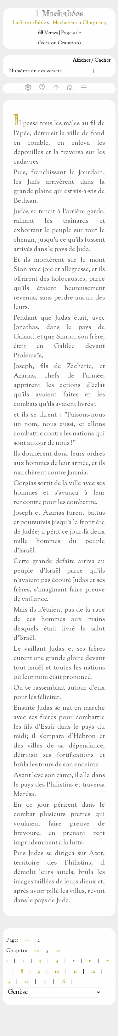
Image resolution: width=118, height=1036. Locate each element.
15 (45, 982)
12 (93, 971)
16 (63, 982)
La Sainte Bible (30, 23)
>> (57, 951)
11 (75, 971)
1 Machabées (63, 23)
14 (27, 982)
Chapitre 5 (94, 23)
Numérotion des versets (35, 71)
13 (8, 982)
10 (57, 971)
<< (27, 940)
